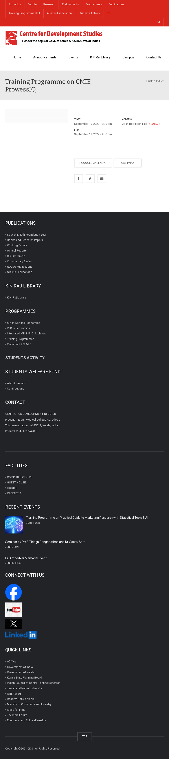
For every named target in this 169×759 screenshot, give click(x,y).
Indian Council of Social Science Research (33, 682)
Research (49, 4)
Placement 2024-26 (19, 344)
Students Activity (89, 13)
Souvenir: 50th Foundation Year (26, 234)
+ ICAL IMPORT (127, 162)
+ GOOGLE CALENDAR (93, 162)
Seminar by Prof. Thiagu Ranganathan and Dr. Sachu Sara (45, 542)
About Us (15, 4)
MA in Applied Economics (23, 322)
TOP (84, 736)
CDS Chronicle (16, 255)
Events (73, 57)
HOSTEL (12, 487)
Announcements (45, 57)
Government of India (20, 667)
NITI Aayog (14, 693)
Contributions (16, 388)
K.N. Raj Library (100, 57)
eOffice (11, 661)
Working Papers (17, 245)
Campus (128, 57)
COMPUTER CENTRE (19, 477)
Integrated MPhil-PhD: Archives (26, 333)
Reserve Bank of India (21, 699)
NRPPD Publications (19, 272)
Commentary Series (19, 261)
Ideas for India (16, 709)
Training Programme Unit (24, 13)
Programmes (94, 4)
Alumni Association (59, 13)
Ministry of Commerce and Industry (29, 704)
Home (17, 57)
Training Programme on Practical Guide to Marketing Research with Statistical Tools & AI (87, 517)
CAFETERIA (14, 493)
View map (154, 124)
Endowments (70, 4)
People (32, 4)
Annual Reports (17, 250)
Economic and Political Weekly (26, 720)
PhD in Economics (18, 328)
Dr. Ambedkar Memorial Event (26, 558)
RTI (108, 13)
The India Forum (17, 715)
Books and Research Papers (25, 240)
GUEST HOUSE (16, 482)
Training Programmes (20, 338)
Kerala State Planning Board (24, 677)
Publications (116, 4)
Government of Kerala (21, 672)
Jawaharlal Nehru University (24, 688)
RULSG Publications (19, 266)
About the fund (16, 383)
